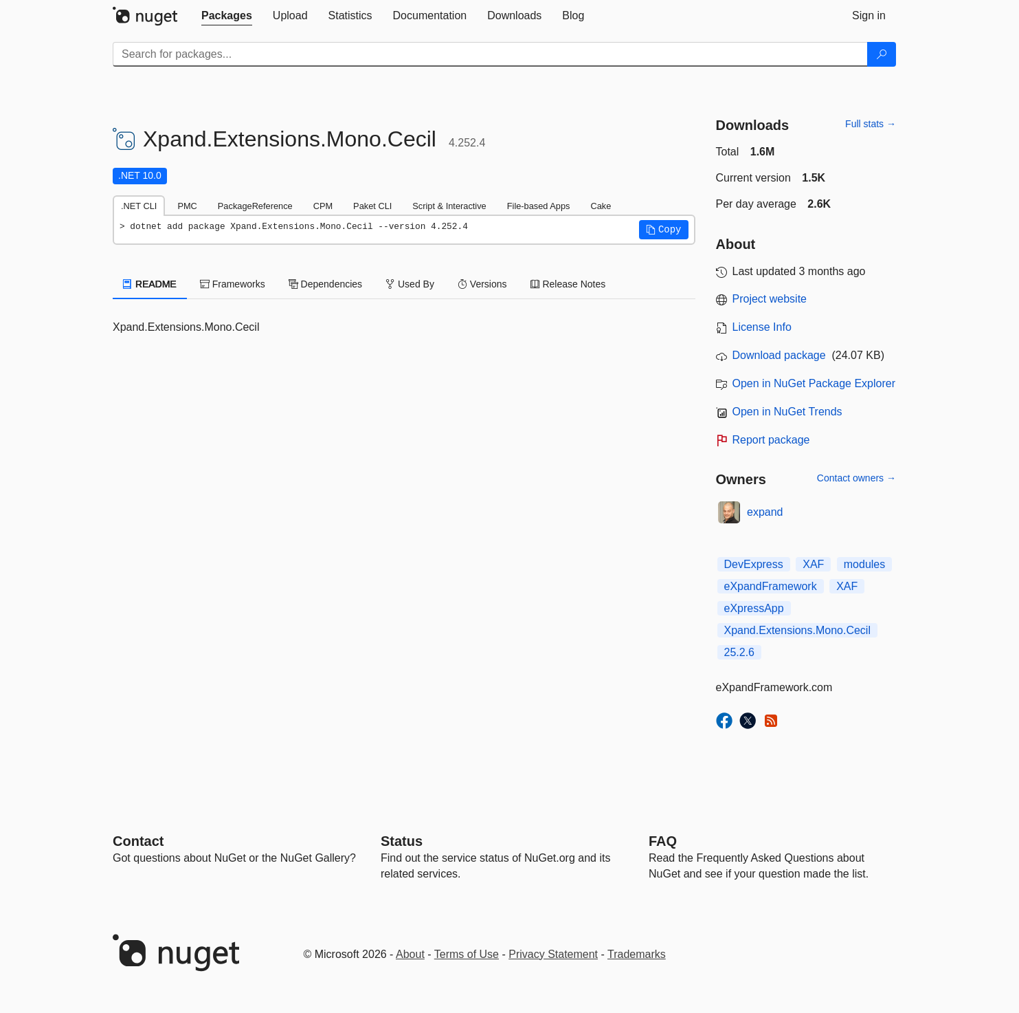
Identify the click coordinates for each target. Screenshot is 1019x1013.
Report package (771, 440)
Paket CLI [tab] (372, 206)
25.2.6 (739, 652)
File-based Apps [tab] (538, 206)
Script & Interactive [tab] (449, 206)
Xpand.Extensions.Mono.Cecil (797, 630)
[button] (663, 229)
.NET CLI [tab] (139, 206)
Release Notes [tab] (568, 284)
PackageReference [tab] (255, 206)
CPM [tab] (323, 206)
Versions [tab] (482, 284)
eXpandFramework (770, 586)
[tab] (226, 16)
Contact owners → (856, 477)
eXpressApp (754, 608)
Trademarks (636, 954)
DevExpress (753, 564)
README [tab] (150, 284)
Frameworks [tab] (232, 284)
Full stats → (870, 123)
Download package (779, 355)
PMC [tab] (187, 206)
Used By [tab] (409, 284)
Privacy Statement (553, 954)
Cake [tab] (600, 206)
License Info (762, 327)
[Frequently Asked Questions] (663, 841)
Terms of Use (466, 954)
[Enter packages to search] (490, 54)
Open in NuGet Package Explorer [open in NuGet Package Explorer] (813, 383)
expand (765, 512)
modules (864, 564)
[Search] (881, 54)
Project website (769, 299)
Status (402, 841)
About (410, 954)
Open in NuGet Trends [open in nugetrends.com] (787, 411)
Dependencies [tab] (325, 284)
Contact (138, 841)
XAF (813, 564)
